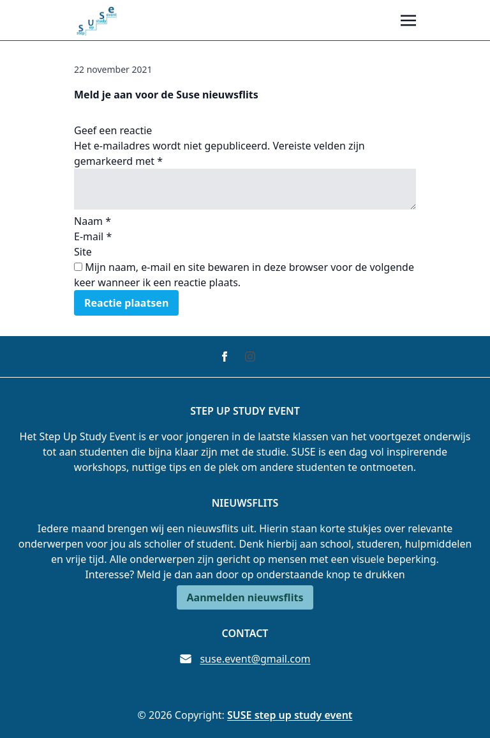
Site (83, 252)
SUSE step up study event (289, 715)
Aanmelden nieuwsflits (245, 597)
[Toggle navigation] (408, 20)
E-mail (93, 236)
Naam (92, 221)
